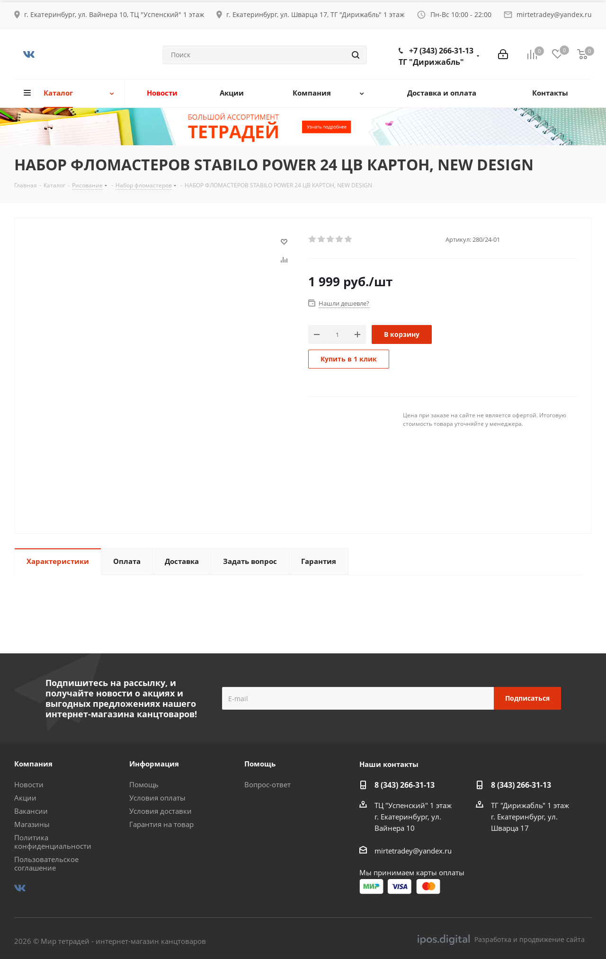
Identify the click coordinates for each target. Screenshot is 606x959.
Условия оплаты (157, 797)
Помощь (144, 784)
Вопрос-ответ (267, 784)
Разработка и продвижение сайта (501, 939)
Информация (154, 763)
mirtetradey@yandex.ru (554, 14)
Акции (25, 797)
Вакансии (31, 811)
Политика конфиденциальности (52, 842)
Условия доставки (160, 811)
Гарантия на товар (161, 824)
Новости (29, 784)
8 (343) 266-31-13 (404, 785)
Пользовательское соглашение (46, 863)
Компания (33, 763)
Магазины (32, 824)
